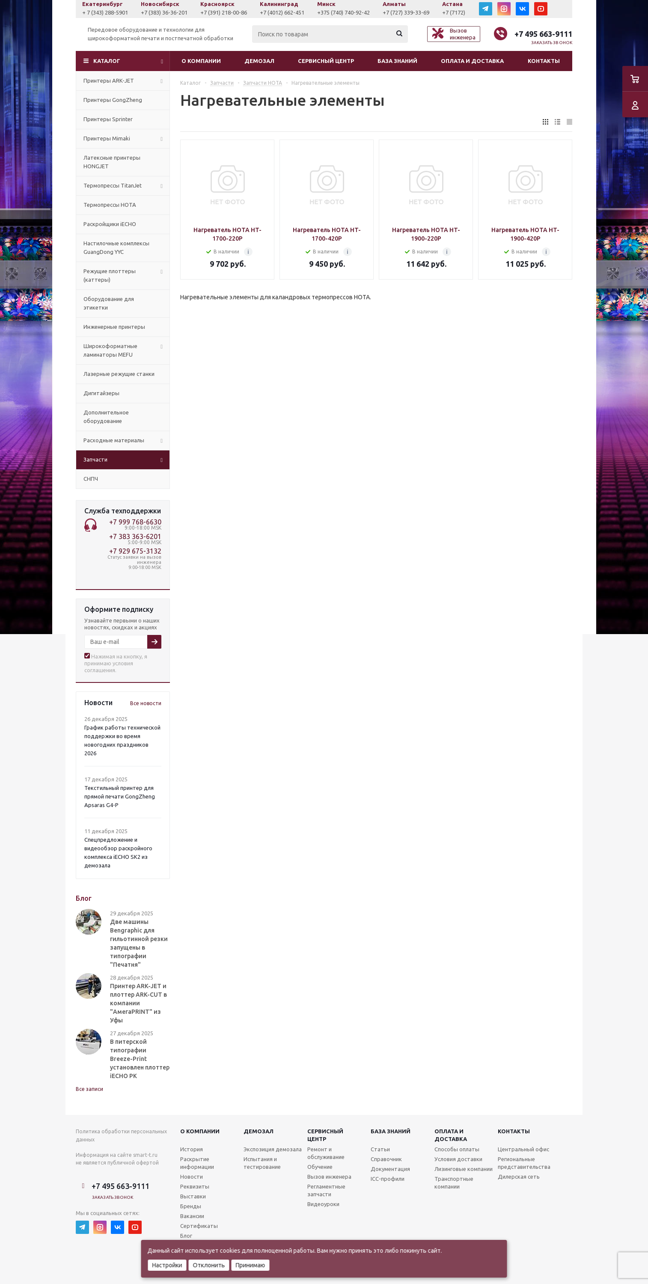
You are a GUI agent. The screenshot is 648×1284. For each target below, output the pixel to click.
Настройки (167, 1265)
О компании (201, 61)
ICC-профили (387, 1179)
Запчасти (95, 459)
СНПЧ (90, 479)
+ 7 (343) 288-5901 (162, 12)
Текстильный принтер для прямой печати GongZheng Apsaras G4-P (119, 796)
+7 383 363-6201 (135, 536)
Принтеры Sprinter (108, 119)
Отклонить (209, 1265)
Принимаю (250, 1265)
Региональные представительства (524, 1163)
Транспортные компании (453, 1182)
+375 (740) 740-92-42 (400, 12)
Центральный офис (523, 1149)
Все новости (145, 703)
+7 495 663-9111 (543, 34)
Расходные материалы (113, 440)
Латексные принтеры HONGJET (111, 162)
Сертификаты (199, 1226)
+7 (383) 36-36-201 (221, 12)
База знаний (397, 61)
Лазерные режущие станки (119, 374)
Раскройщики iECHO (109, 224)
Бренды (190, 1206)
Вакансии (192, 1216)
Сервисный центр (326, 61)
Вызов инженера (329, 1177)
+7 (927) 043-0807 (104, 12)
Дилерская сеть (519, 1177)
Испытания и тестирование (262, 1163)
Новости (191, 1177)
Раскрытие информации (197, 1163)
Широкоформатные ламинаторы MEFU (110, 350)
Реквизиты (194, 1186)
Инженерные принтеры (114, 327)
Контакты (544, 61)
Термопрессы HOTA (109, 205)
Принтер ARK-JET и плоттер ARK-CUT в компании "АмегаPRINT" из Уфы (138, 1003)
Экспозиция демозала (273, 1149)
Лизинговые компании (463, 1169)
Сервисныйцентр (325, 1135)
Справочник (386, 1159)
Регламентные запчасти (326, 1190)
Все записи (89, 1089)
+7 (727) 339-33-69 (463, 12)
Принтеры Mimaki (106, 138)
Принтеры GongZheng (112, 100)
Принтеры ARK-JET (108, 80)
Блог (186, 1236)
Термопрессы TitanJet (112, 185)
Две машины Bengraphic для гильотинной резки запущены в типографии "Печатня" (139, 943)
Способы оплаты (456, 1149)
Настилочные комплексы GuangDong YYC (116, 247)
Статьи (380, 1149)
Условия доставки (458, 1159)
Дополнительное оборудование (106, 416)
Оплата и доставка (472, 61)
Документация (390, 1169)
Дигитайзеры (101, 393)
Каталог (106, 61)
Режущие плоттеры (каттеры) (109, 275)
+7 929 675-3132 (135, 551)
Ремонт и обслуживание (326, 1153)
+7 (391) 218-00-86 (280, 12)
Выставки (193, 1196)
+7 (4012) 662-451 (339, 12)
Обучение (320, 1167)
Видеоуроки (323, 1204)
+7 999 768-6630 (135, 522)
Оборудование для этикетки (108, 303)
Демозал (259, 61)
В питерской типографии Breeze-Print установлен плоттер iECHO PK (139, 1058)
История (191, 1149)
